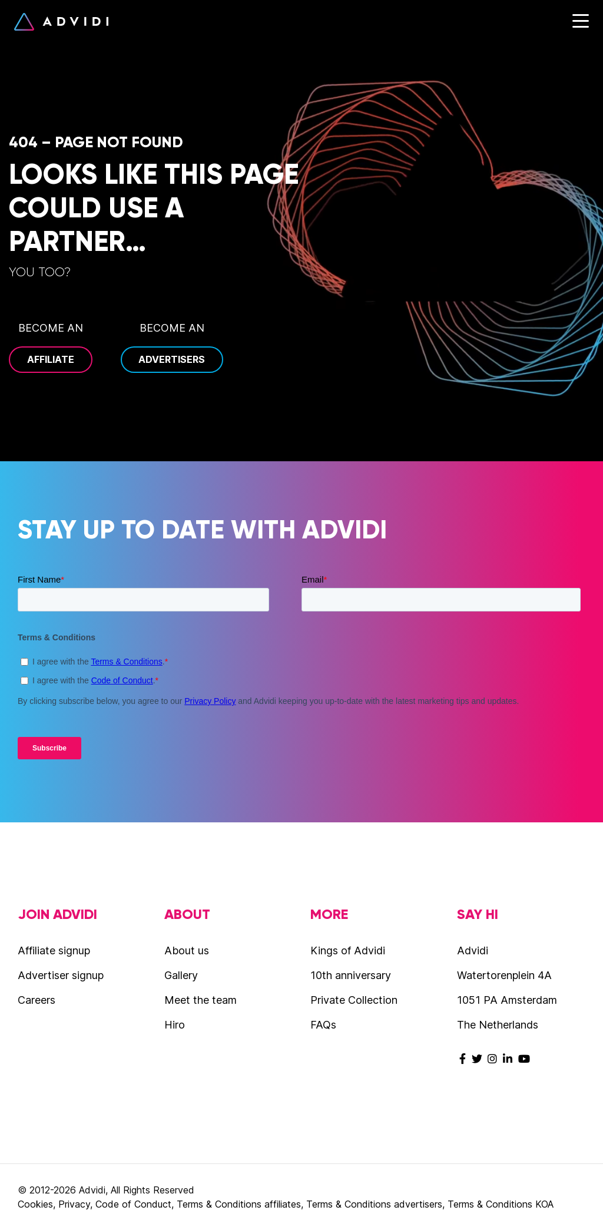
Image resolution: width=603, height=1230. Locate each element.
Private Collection (353, 1000)
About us (186, 950)
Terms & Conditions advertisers (374, 1204)
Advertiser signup (61, 975)
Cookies (35, 1204)
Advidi (61, 22)
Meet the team (200, 1000)
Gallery (181, 975)
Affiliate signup (54, 950)
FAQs (323, 1025)
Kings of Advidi (347, 950)
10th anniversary (350, 975)
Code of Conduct (133, 1204)
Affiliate (50, 359)
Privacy (74, 1204)
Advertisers (171, 359)
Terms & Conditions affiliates (239, 1204)
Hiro (174, 1025)
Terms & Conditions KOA (501, 1204)
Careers (36, 1000)
